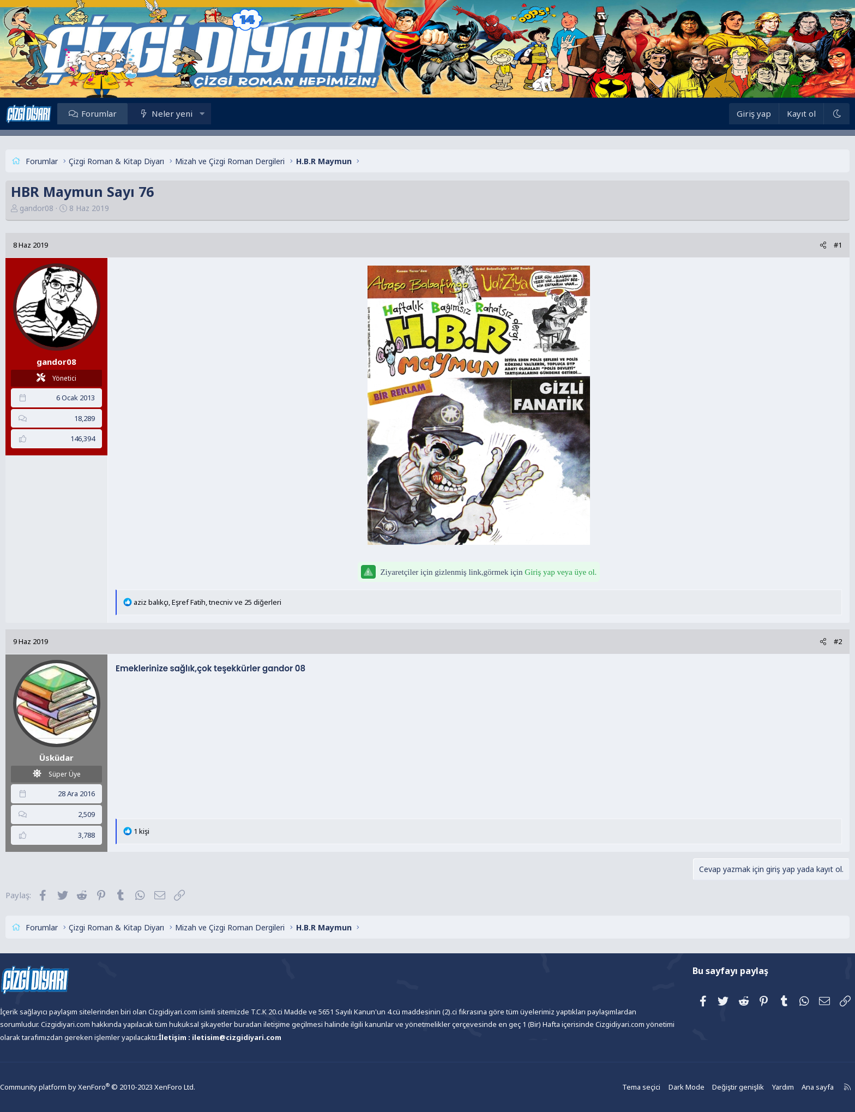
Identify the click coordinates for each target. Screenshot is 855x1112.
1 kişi (171, 831)
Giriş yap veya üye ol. (561, 572)
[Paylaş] (793, 245)
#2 (808, 641)
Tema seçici (610, 1087)
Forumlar (129, 113)
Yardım (746, 1087)
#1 (808, 245)
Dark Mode (653, 1087)
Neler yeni (202, 113)
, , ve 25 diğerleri (237, 602)
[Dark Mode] (806, 113)
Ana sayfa (780, 1087)
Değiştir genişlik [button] (703, 1087)
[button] (232, 113)
